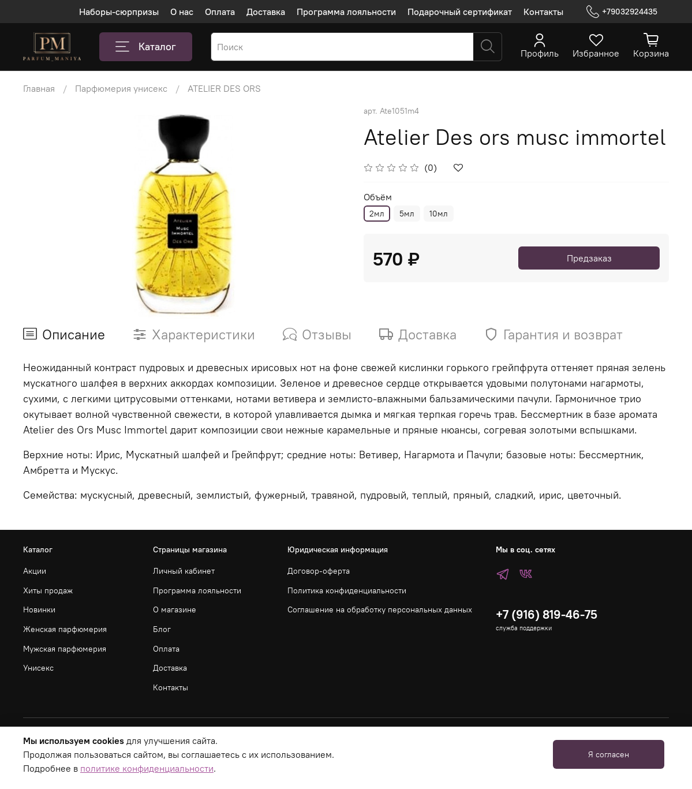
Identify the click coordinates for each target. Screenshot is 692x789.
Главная (39, 88)
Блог (162, 629)
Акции (34, 571)
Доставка (265, 11)
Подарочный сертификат (459, 11)
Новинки (39, 609)
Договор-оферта (318, 571)
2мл (376, 213)
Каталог (145, 47)
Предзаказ (589, 258)
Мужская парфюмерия (64, 649)
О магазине (174, 609)
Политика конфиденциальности (346, 590)
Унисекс (38, 668)
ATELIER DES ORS (224, 88)
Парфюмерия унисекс (121, 88)
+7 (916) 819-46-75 (546, 614)
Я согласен (608, 754)
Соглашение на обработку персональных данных (379, 609)
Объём (378, 197)
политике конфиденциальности (147, 768)
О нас (181, 11)
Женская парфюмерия (65, 629)
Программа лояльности (346, 11)
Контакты (543, 11)
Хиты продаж (48, 590)
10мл (438, 213)
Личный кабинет (184, 571)
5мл (406, 213)
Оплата (220, 11)
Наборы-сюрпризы (119, 11)
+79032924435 (621, 12)
